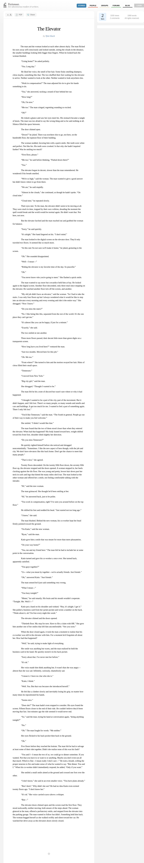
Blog (127, 5)
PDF (20, 15)
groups (104, 5)
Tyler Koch (50, 36)
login (139, 5)
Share (32, 15)
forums (116, 5)
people (93, 5)
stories (81, 5)
